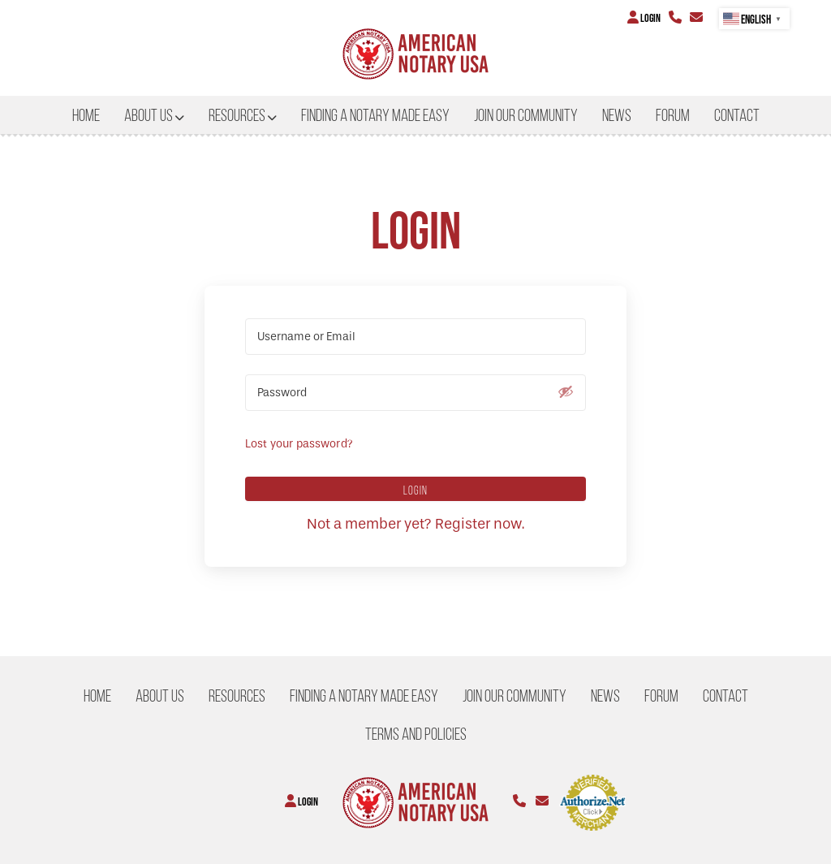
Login (644, 17)
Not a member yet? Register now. (415, 524)
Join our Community (526, 115)
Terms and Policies (416, 734)
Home (86, 115)
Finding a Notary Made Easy (375, 115)
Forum (673, 115)
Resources (237, 115)
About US (148, 115)
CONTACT (737, 115)
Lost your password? (299, 444)
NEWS (616, 115)
